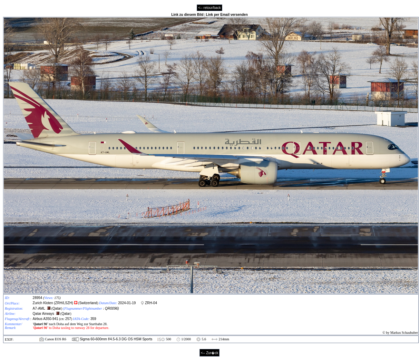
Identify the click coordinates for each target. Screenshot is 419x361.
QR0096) (112, 308)
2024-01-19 (127, 303)
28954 (37, 298)
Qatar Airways (43, 314)
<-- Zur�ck (209, 353)
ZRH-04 (151, 303)
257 (68, 319)
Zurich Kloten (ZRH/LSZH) (53, 303)
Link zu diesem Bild (187, 15)
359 (93, 319)
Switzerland (88, 303)
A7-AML (39, 308)
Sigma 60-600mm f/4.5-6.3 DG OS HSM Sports (116, 339)
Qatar (56, 308)
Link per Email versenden (227, 15)
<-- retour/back (209, 8)
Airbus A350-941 (45, 319)
